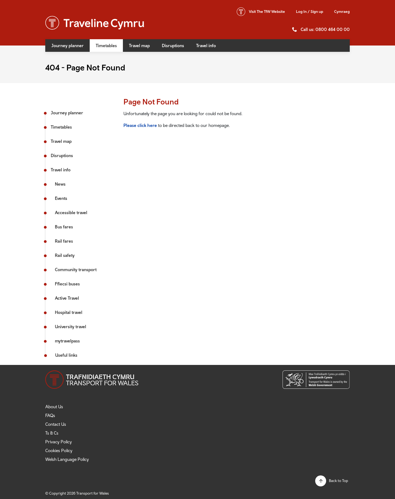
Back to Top (338, 480)
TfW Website (267, 11)
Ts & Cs (51, 432)
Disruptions (173, 45)
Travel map (139, 45)
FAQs (50, 415)
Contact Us (55, 424)
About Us (54, 406)
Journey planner (67, 45)
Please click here (140, 125)
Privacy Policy (58, 441)
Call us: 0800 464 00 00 (325, 29)
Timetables (106, 45)
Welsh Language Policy (67, 459)
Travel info (206, 45)
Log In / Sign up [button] (309, 11)
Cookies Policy (58, 450)
